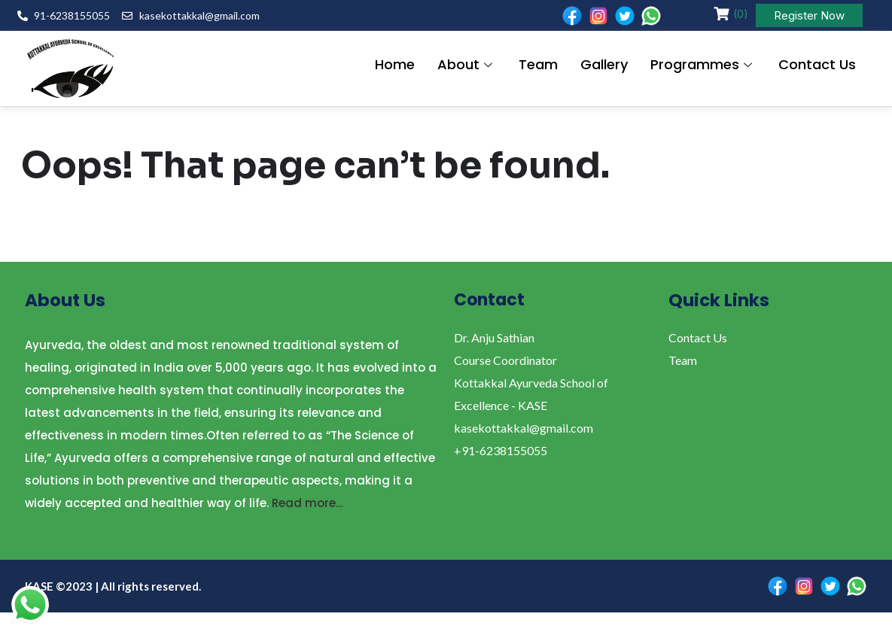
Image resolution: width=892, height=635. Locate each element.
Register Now (809, 15)
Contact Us (817, 65)
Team (538, 65)
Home (395, 65)
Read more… (307, 503)
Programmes (703, 65)
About (466, 65)
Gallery (604, 65)
